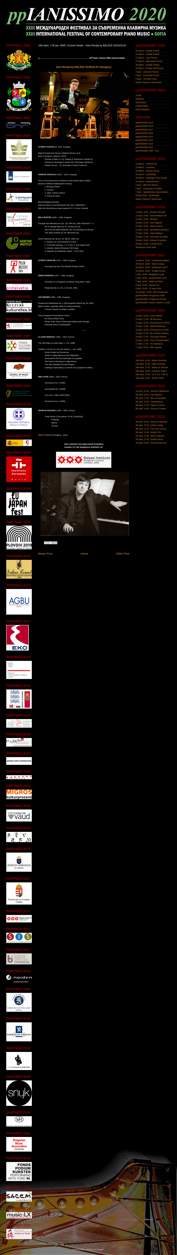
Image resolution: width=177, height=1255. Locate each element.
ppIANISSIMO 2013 (144, 144)
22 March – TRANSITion (146, 164)
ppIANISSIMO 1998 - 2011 (147, 151)
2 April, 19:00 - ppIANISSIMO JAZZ (151, 278)
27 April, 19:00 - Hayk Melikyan (149, 233)
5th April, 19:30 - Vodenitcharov (149, 402)
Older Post (122, 553)
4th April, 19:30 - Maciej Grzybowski (151, 422)
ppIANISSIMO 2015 (144, 137)
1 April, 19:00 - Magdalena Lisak (150, 274)
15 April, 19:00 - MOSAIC (147, 219)
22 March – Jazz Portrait (146, 58)
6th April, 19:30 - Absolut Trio (148, 432)
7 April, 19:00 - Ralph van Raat (149, 281)
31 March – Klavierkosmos (147, 181)
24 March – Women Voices (147, 171)
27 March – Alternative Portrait (149, 61)
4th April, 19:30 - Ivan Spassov (149, 395)
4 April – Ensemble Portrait (147, 75)
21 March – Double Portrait (147, 54)
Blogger (100, 1249)
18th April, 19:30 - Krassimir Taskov (151, 371)
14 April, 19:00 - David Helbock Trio (151, 216)
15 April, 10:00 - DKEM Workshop (150, 326)
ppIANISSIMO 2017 (144, 130)
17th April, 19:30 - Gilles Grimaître (151, 364)
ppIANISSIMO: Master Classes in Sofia (153, 302)
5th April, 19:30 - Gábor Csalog (149, 425)
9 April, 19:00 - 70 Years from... (149, 288)
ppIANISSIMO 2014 (144, 140)
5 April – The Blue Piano (146, 79)
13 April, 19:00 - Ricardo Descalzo (151, 212)
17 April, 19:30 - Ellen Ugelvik (149, 347)
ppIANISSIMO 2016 (144, 133)
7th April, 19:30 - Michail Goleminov (151, 443)
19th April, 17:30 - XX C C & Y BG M (152, 374)
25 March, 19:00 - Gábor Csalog (150, 264)
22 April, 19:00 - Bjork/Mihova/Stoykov (152, 230)
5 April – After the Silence (147, 185)
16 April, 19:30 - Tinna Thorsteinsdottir (152, 340)
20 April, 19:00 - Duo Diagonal (149, 223)
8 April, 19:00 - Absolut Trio (147, 285)
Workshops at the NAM (146, 247)
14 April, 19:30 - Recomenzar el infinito (153, 323)
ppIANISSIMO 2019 (144, 123)
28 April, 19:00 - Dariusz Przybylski (151, 240)
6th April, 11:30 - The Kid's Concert (151, 429)
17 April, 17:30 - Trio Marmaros (149, 344)
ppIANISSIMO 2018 (144, 126)
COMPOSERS (142, 106)
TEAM (138, 95)
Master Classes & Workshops (149, 82)
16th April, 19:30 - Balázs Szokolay (151, 360)
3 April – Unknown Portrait (147, 72)
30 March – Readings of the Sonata (151, 178)
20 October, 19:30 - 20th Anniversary (152, 292)
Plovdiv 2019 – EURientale (147, 195)
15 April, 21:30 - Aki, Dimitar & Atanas (152, 333)
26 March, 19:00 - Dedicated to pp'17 (152, 267)
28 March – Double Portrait (147, 65)
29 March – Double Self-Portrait (149, 68)
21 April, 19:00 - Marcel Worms (149, 226)
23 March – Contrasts (145, 167)
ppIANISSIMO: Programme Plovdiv (151, 299)
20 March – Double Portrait (147, 51)
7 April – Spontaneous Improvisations (152, 192)
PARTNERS (141, 102)
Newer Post (45, 553)
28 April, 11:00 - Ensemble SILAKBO (152, 237)
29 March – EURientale (146, 174)
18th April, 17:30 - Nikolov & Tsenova (152, 367)
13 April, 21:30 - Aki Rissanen (149, 319)
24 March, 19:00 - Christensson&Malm (153, 260)
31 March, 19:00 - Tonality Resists (151, 271)
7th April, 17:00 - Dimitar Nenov (149, 439)
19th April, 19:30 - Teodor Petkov (150, 378)
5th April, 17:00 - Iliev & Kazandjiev (151, 398)
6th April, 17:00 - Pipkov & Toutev (150, 405)
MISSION (140, 99)
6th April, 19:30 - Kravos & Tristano (151, 409)
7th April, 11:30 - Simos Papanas (150, 436)
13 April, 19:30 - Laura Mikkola (149, 316)
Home (84, 553)
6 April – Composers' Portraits (149, 188)
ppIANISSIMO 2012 (144, 147)
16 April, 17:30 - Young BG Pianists (151, 337)
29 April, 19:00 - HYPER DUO (149, 244)
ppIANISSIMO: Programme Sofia (150, 295)
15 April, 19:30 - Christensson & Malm (152, 330)
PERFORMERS (143, 110)
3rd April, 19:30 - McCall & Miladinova (152, 391)
